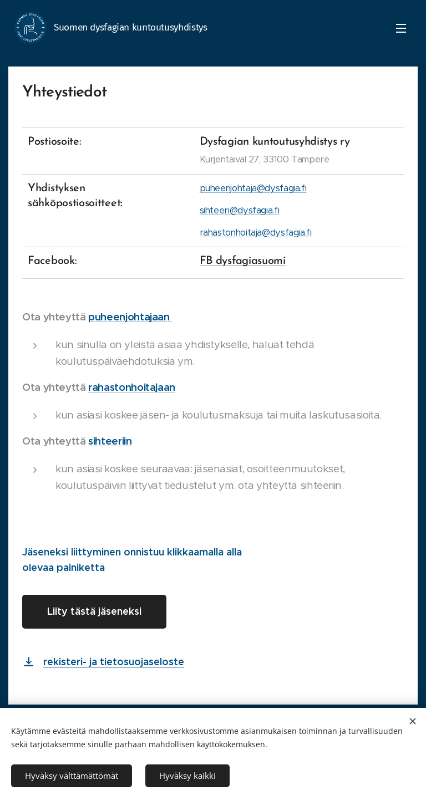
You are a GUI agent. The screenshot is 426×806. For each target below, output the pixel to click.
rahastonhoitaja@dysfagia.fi (256, 232)
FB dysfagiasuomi (243, 261)
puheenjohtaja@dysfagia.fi (253, 188)
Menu (401, 28)
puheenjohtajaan (130, 316)
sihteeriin (109, 441)
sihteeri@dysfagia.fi (240, 210)
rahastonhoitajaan (131, 387)
